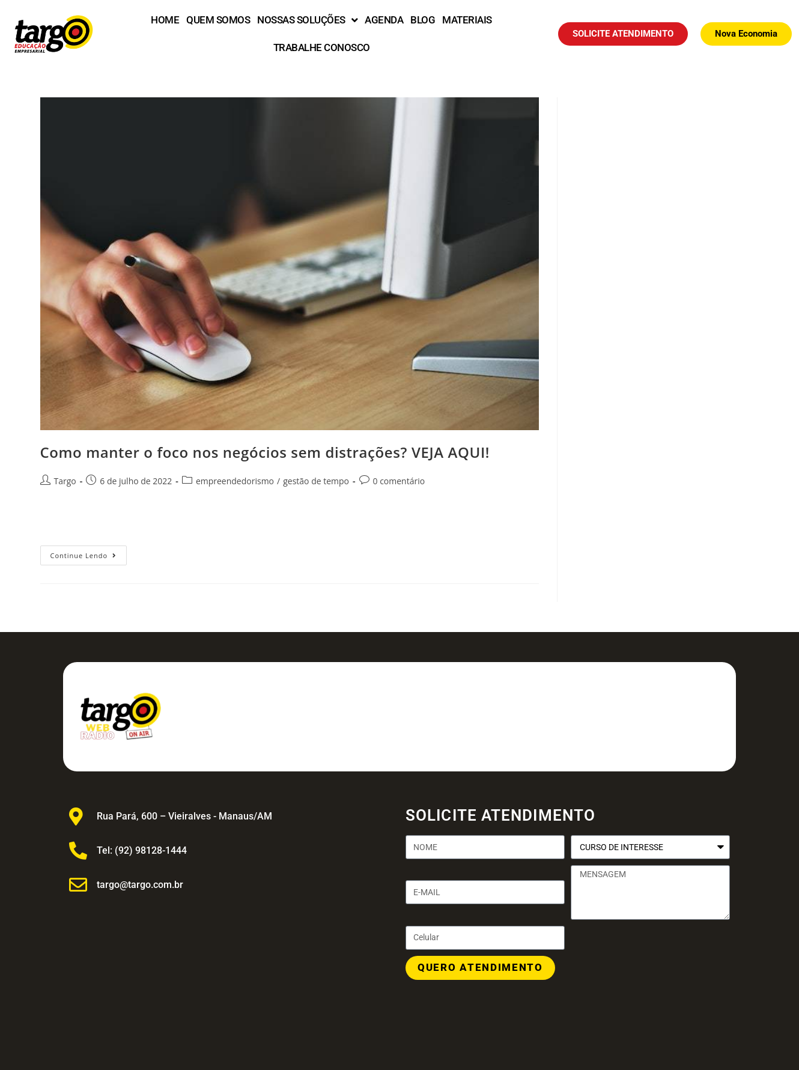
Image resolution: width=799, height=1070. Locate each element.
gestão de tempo (316, 481)
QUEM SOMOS (218, 20)
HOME (165, 20)
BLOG (422, 20)
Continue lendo (88, 553)
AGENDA (384, 20)
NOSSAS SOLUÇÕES (307, 20)
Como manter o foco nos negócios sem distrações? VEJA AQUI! (265, 452)
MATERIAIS (467, 20)
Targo (65, 481)
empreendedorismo (235, 481)
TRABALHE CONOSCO (321, 47)
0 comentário (399, 481)
